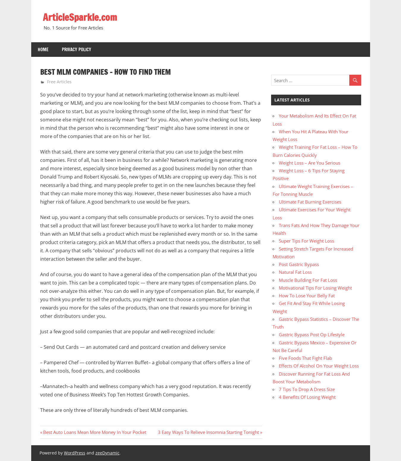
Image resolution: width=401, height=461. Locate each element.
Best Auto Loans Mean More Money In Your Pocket (94, 432)
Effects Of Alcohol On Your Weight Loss (319, 366)
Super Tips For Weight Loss (306, 241)
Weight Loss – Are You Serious (309, 163)
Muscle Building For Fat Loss (308, 280)
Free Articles (59, 82)
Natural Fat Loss (295, 272)
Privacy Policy (76, 49)
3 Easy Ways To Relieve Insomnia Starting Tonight (208, 432)
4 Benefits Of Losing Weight (307, 397)
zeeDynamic (107, 453)
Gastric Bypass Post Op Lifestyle (312, 334)
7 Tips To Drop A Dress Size (307, 389)
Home (43, 49)
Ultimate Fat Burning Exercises (310, 202)
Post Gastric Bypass (299, 264)
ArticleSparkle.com (80, 17)
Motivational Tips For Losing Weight (315, 288)
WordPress (74, 453)
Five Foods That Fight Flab (305, 358)
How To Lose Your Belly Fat (307, 296)
